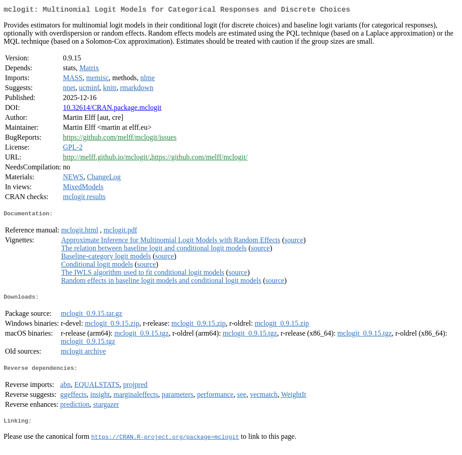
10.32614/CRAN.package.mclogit (112, 109)
